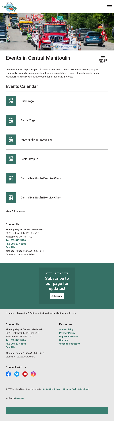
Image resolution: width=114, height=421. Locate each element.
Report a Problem (69, 336)
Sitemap (63, 340)
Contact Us (47, 389)
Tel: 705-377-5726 (16, 240)
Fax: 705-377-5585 (16, 243)
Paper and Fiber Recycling (36, 139)
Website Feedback (69, 343)
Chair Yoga (27, 101)
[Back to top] (57, 410)
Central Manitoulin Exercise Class (41, 178)
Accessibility (66, 329)
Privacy (57, 389)
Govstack (19, 398)
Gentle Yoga (28, 120)
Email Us (10, 247)
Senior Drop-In (29, 158)
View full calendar (16, 211)
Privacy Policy (67, 333)
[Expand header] (109, 6)
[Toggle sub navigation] (102, 59)
